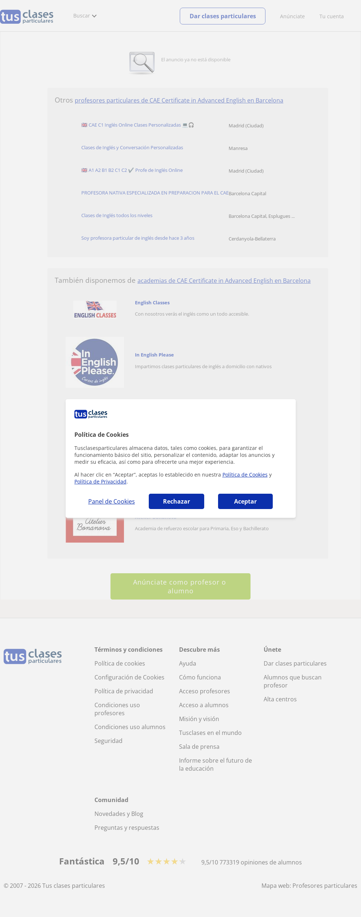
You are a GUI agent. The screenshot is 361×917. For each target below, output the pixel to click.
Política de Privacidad (100, 481)
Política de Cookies (245, 474)
